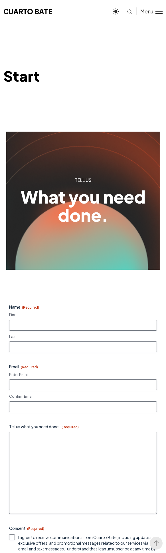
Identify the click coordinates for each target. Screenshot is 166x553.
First (13, 314)
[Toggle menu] (149, 11)
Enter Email (19, 374)
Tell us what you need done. (44, 426)
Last (13, 336)
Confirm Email (21, 396)
